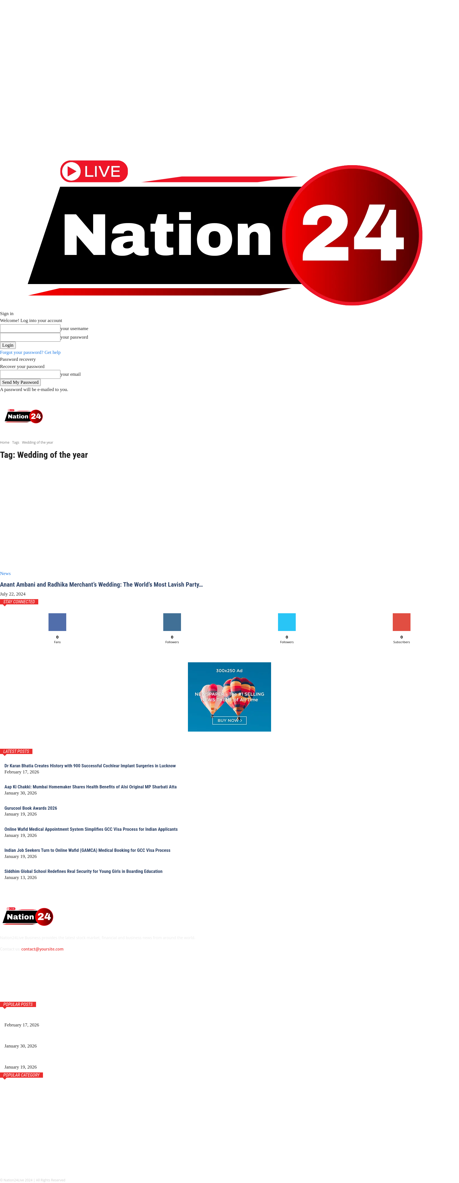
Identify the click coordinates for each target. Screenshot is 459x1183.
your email (70, 374)
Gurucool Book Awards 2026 (32, 808)
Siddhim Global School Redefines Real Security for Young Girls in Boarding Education (89, 871)
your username (74, 328)
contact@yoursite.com (42, 949)
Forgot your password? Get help (30, 352)
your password (74, 337)
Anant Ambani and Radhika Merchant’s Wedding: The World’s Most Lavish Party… (107, 584)
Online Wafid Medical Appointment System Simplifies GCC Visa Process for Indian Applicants (97, 829)
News (5, 573)
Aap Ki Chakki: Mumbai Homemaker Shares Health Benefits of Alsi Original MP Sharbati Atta (96, 786)
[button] (451, 398)
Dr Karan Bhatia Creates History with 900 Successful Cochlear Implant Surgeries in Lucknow (96, 765)
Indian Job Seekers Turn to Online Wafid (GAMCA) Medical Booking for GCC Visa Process (93, 850)
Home (4, 442)
